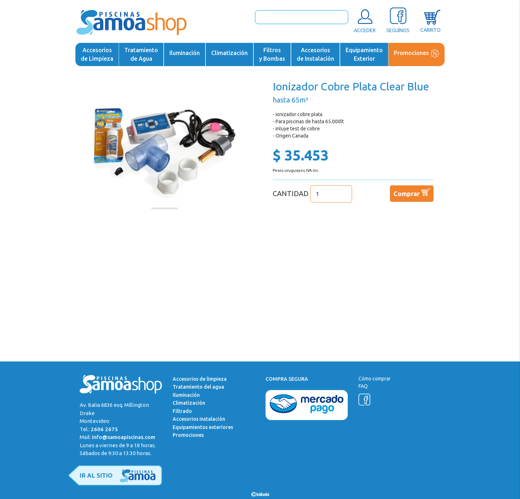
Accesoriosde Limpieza (97, 54)
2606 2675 (104, 429)
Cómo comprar (374, 378)
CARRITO (430, 20)
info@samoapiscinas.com (123, 437)
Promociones (416, 53)
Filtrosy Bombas (272, 54)
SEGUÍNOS (398, 20)
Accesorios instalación (199, 419)
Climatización (229, 53)
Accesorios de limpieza (200, 379)
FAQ (363, 386)
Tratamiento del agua (198, 387)
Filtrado (182, 411)
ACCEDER (365, 20)
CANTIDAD (312, 193)
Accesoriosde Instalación (315, 54)
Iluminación (184, 53)
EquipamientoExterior (364, 54)
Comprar (411, 192)
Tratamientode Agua (141, 54)
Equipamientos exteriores (203, 427)
